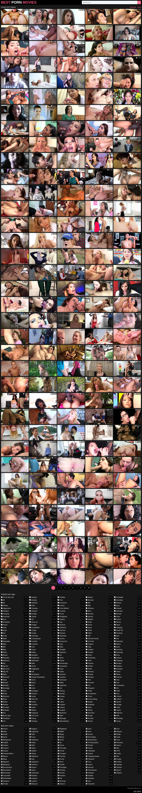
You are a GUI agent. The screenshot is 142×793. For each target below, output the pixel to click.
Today (139, 7)
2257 (135, 791)
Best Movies (18, 2)
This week (133, 7)
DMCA (139, 791)
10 (89, 588)
